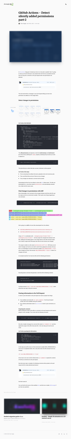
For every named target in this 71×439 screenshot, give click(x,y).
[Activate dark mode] (66, 4)
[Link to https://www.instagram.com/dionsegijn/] (66, 433)
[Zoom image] (37, 85)
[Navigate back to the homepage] (8, 4)
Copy (54, 126)
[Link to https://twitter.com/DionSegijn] (59, 433)
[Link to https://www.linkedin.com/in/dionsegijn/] (64, 433)
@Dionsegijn (52, 385)
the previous (22, 72)
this (42, 182)
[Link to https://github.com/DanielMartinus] (61, 433)
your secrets (38, 303)
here (39, 385)
